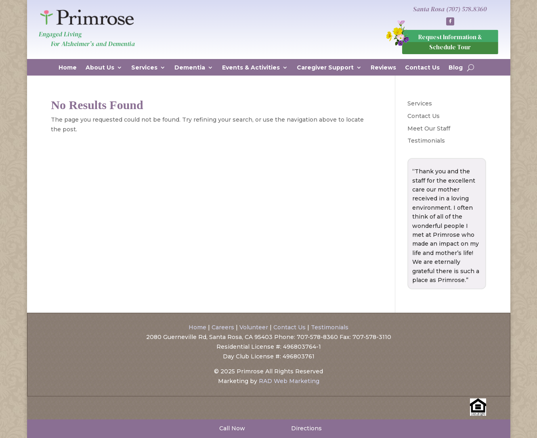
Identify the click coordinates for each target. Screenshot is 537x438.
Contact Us (422, 68)
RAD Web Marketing (289, 381)
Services (144, 68)
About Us (100, 68)
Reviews (383, 68)
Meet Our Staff (428, 128)
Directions (305, 428)
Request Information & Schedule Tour (450, 42)
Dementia (189, 68)
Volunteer (253, 327)
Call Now (231, 428)
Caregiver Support (325, 68)
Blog (456, 68)
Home (68, 68)
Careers (223, 327)
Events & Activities (251, 68)
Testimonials (426, 140)
